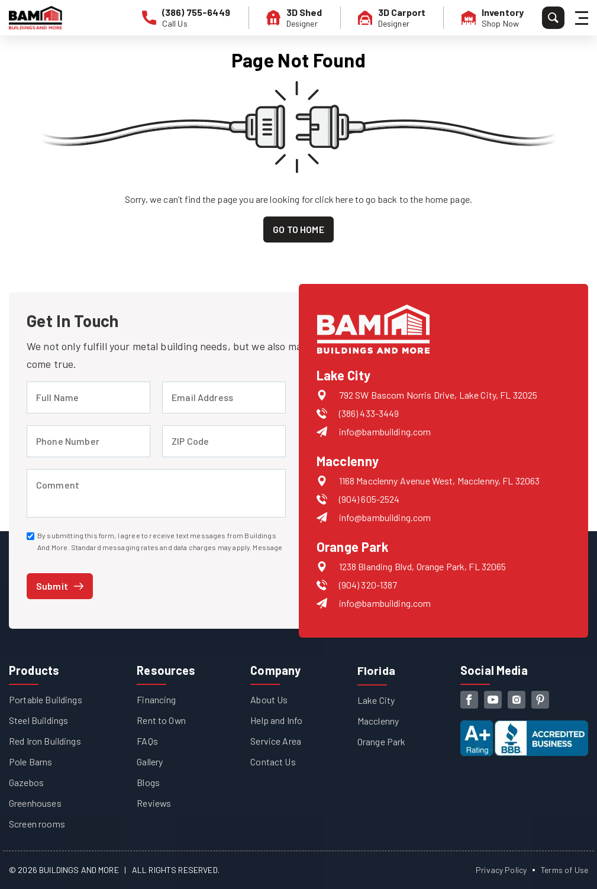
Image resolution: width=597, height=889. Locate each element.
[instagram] (516, 700)
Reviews (154, 803)
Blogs (148, 782)
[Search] (553, 18)
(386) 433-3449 (369, 413)
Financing (156, 699)
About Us (269, 699)
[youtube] (493, 700)
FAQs (147, 740)
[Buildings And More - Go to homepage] (35, 18)
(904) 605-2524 (369, 499)
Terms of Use (564, 870)
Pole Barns (31, 761)
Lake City (376, 699)
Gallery (150, 761)
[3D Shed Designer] (295, 18)
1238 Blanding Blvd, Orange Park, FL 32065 (422, 566)
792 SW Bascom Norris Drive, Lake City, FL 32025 (438, 394)
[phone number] (187, 18)
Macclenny (378, 720)
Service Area (275, 740)
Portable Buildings (45, 699)
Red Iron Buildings (45, 740)
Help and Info (276, 720)
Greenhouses (35, 803)
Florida (376, 670)
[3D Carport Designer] (393, 18)
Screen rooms (37, 823)
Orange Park (381, 740)
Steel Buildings (38, 720)
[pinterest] (540, 700)
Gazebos (26, 782)
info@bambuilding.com (385, 431)
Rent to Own (161, 720)
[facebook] (469, 700)
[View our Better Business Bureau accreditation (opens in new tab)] (524, 728)
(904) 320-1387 (368, 584)
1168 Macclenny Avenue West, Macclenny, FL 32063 (439, 480)
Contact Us (273, 761)
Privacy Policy (500, 870)
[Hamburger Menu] (583, 18)
